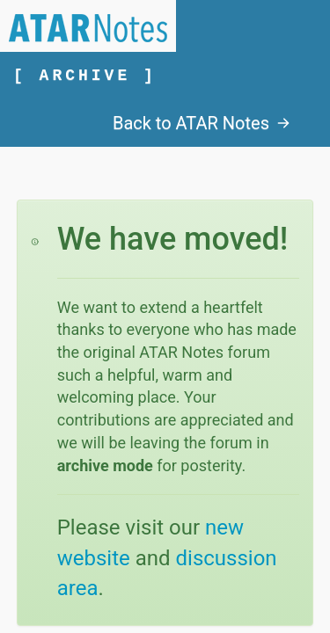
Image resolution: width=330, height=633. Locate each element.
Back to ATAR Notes (201, 123)
